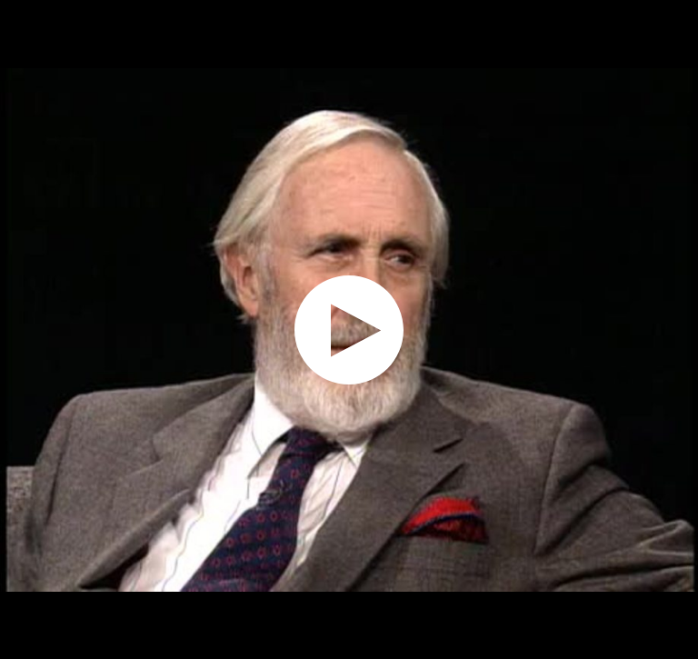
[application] (349, 329)
